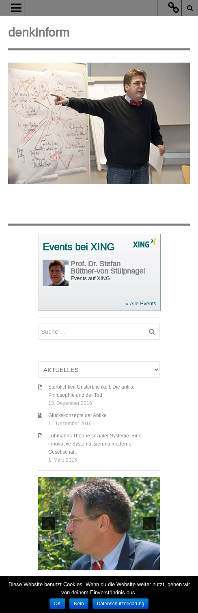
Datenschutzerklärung (120, 603)
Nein (79, 603)
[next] (149, 523)
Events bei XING (78, 247)
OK (57, 603)
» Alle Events (141, 303)
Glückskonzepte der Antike (77, 415)
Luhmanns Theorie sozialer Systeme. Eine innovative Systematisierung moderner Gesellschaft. (95, 444)
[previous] (48, 523)
